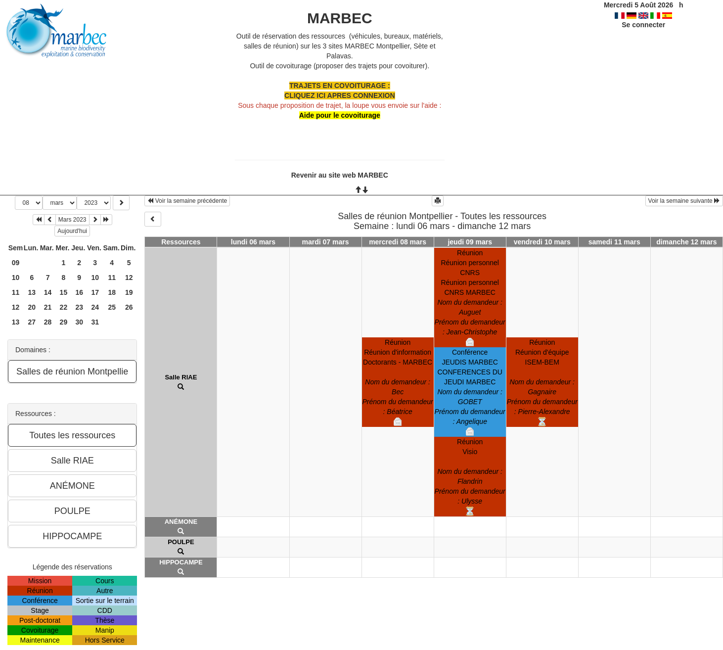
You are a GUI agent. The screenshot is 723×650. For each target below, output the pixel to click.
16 (79, 292)
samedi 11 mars (614, 242)
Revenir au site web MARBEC (339, 175)
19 (129, 292)
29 (64, 322)
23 (79, 307)
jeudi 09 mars (470, 242)
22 (64, 307)
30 (79, 322)
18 (112, 292)
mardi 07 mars (325, 242)
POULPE (181, 542)
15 (64, 292)
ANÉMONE (181, 521)
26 (129, 307)
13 (32, 292)
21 (48, 307)
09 (16, 263)
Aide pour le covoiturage (339, 115)
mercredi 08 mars (397, 242)
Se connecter (643, 25)
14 (48, 292)
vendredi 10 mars (542, 242)
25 (112, 307)
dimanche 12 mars (686, 242)
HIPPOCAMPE (180, 562)
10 (16, 277)
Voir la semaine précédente (187, 200)
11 (112, 277)
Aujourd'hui (72, 231)
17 (95, 292)
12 (129, 277)
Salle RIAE (181, 377)
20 (32, 307)
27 (32, 322)
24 (95, 307)
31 (95, 322)
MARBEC (339, 18)
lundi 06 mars (253, 242)
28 (48, 322)
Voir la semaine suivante (684, 200)
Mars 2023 (72, 219)
